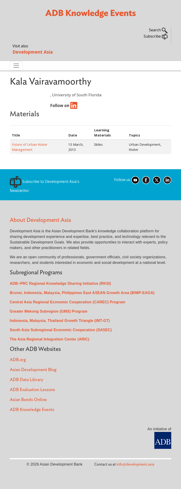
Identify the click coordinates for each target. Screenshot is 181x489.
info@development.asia (135, 464)
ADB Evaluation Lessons (32, 390)
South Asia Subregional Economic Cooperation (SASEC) (61, 330)
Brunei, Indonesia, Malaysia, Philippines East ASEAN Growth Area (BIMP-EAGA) (82, 293)
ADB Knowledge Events (32, 410)
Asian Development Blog (33, 370)
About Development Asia (40, 220)
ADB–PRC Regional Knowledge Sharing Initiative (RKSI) (60, 283)
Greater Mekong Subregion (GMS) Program (48, 311)
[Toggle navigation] (16, 65)
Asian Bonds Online (28, 400)
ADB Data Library (26, 380)
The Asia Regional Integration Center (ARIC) (49, 339)
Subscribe (156, 36)
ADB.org (18, 360)
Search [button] (158, 29)
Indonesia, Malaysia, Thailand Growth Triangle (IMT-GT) (60, 321)
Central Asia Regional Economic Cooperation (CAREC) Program (67, 302)
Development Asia (33, 52)
